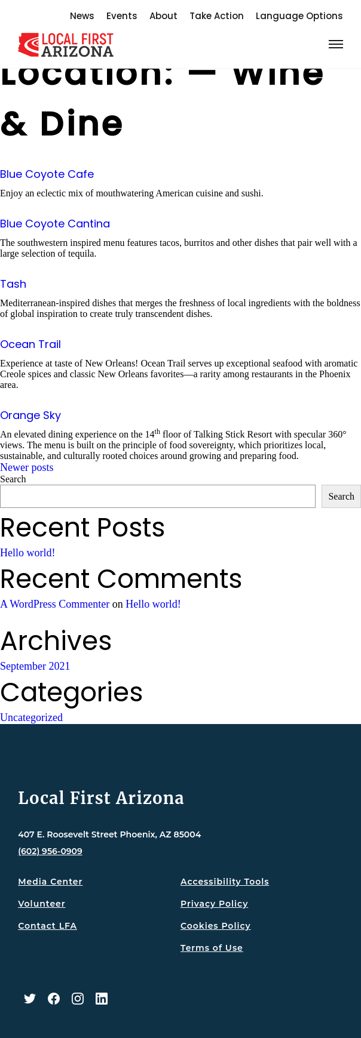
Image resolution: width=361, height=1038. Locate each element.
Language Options (299, 16)
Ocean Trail (30, 344)
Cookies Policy (215, 925)
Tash (13, 283)
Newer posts (26, 467)
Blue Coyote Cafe (47, 174)
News (82, 16)
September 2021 (35, 666)
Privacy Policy (214, 903)
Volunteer (41, 903)
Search (13, 479)
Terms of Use (211, 947)
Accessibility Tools (224, 881)
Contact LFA (47, 925)
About (163, 16)
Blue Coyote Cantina (55, 223)
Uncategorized (31, 717)
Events (121, 16)
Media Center (50, 881)
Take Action (216, 16)
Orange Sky (30, 415)
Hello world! (27, 553)
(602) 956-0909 (50, 851)
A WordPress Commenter (54, 604)
